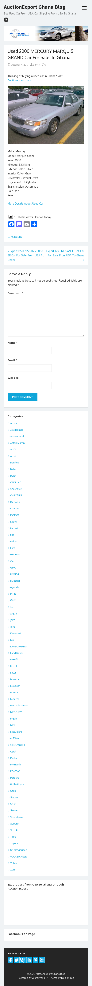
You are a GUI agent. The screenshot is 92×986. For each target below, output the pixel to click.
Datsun (14, 508)
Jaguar (14, 613)
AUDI (13, 449)
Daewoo (15, 501)
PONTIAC (15, 771)
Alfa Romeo (17, 429)
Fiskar (13, 541)
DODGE (14, 515)
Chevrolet (15, 488)
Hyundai (15, 587)
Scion (13, 803)
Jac (11, 607)
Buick (13, 475)
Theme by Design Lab (62, 977)
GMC (13, 567)
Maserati (15, 679)
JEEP (12, 620)
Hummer (15, 580)
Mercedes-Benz (19, 705)
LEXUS (13, 659)
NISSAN (14, 738)
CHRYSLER (16, 495)
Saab (13, 790)
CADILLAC (15, 482)
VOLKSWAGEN (18, 856)
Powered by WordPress (31, 977)
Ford (12, 547)
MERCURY (16, 236)
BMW (13, 469)
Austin (13, 456)
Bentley (14, 462)
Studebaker (17, 817)
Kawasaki (15, 633)
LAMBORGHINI (18, 646)
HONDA (14, 574)
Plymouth (15, 764)
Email (12, 360)
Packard (14, 758)
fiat (12, 534)
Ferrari (14, 528)
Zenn (13, 869)
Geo (12, 561)
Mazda (14, 692)
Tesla (13, 836)
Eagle (13, 521)
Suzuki (14, 830)
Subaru (14, 823)
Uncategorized (18, 849)
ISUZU (13, 600)
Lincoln (14, 666)
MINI (12, 725)
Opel (13, 751)
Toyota (14, 843)
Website (13, 377)
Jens (12, 626)
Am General (17, 436)
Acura (13, 423)
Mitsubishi (16, 731)
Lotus (13, 672)
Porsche (14, 777)
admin (35, 64)
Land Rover (16, 652)
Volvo (13, 863)
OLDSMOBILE (17, 744)
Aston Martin (17, 442)
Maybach (15, 685)
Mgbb (13, 718)
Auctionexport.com (19, 80)
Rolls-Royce (17, 784)
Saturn (14, 797)
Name (13, 342)
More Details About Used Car (25, 203)
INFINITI (14, 593)
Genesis (15, 554)
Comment (15, 293)
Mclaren (15, 698)
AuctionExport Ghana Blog (34, 7)
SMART (14, 810)
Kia (12, 639)
